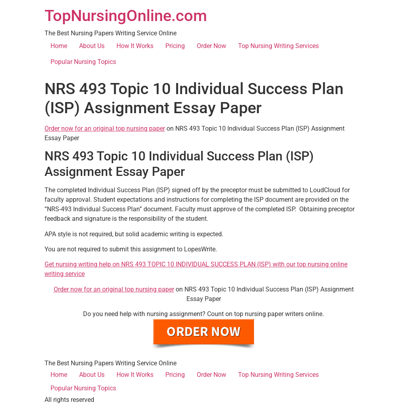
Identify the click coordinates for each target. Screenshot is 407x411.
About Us (92, 46)
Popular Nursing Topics (83, 62)
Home (58, 46)
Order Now (211, 46)
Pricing (175, 46)
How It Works (134, 46)
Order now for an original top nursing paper (105, 128)
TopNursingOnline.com (126, 15)
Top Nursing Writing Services (278, 46)
